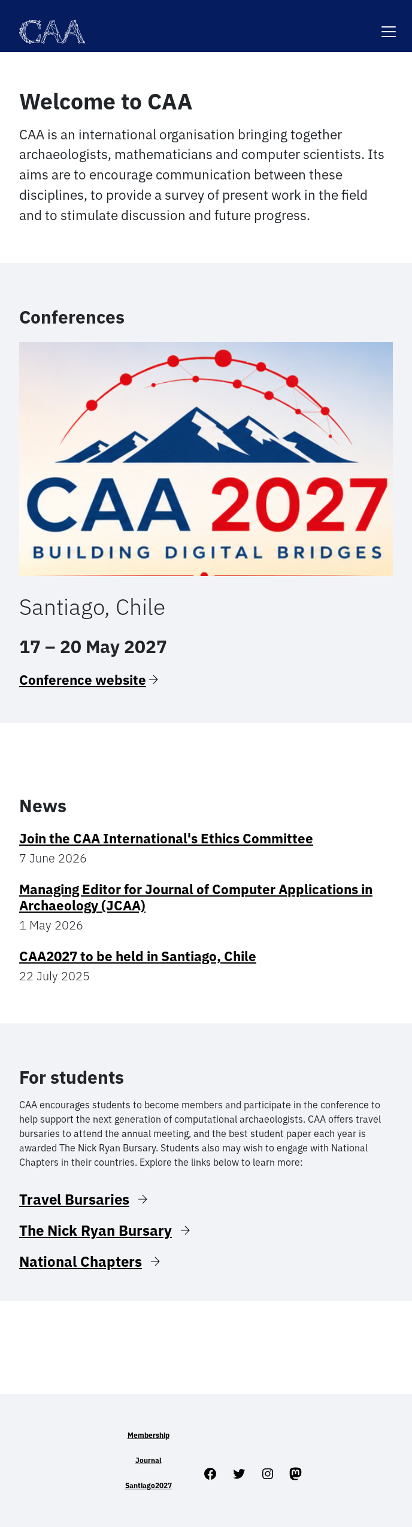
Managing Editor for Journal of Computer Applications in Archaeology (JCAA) (195, 897)
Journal (148, 1460)
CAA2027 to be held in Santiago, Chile (137, 956)
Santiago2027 (148, 1485)
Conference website (82, 679)
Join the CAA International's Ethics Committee (166, 838)
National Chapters (80, 1261)
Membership (148, 1435)
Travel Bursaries (74, 1199)
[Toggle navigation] (388, 24)
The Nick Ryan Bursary (95, 1230)
